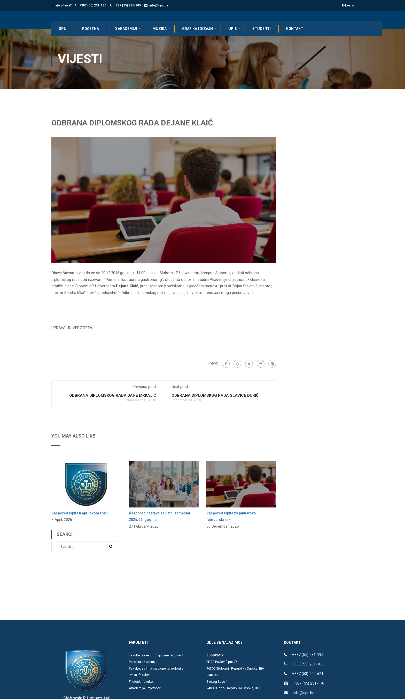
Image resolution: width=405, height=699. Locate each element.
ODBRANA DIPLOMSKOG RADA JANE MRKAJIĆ (112, 395)
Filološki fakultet (141, 682)
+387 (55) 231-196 (307, 655)
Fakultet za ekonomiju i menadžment (156, 655)
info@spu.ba (158, 5)
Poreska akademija (143, 662)
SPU (63, 29)
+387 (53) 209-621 (307, 674)
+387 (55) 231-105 (127, 5)
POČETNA (90, 29)
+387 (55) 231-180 (92, 5)
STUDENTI (262, 29)
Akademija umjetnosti (145, 688)
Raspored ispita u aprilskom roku (79, 513)
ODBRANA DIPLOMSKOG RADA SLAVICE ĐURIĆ (215, 395)
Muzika (160, 29)
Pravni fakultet (139, 675)
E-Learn (348, 5)
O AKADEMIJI (126, 29)
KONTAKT (294, 29)
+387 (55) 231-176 (308, 683)
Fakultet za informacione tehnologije (156, 669)
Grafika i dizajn (197, 29)
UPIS (233, 29)
